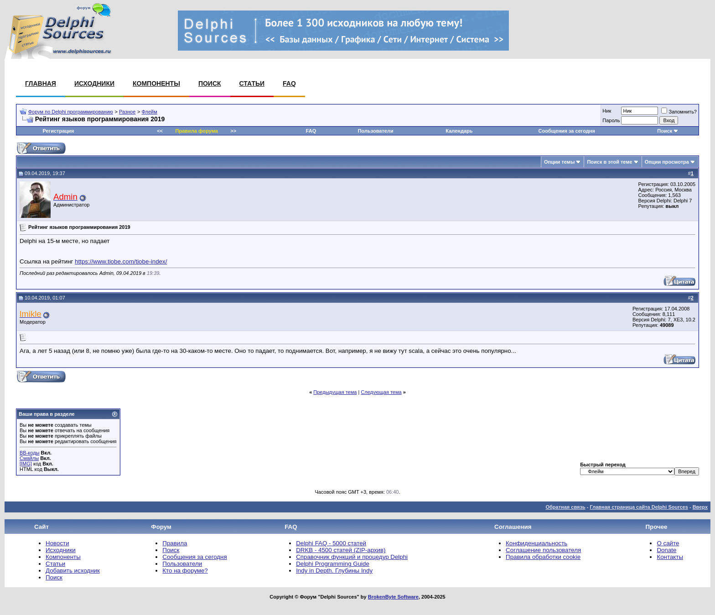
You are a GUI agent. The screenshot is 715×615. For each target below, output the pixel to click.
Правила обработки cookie (543, 556)
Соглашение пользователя (543, 550)
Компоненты (156, 83)
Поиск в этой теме (609, 162)
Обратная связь (565, 507)
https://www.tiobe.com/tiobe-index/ (121, 261)
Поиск (209, 83)
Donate (666, 550)
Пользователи (376, 131)
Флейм (149, 111)
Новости (57, 543)
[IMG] (26, 463)
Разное (127, 111)
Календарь (459, 131)
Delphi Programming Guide (332, 563)
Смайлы (29, 458)
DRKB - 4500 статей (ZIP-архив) (340, 550)
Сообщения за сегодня (567, 131)
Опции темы (559, 162)
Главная (40, 83)
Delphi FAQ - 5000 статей (331, 543)
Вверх (700, 507)
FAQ (289, 83)
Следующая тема (381, 392)
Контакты (670, 556)
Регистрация (58, 131)
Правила (174, 543)
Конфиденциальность (536, 543)
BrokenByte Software (393, 596)
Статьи (252, 83)
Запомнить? (679, 111)
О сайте (668, 543)
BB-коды (29, 452)
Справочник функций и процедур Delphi (352, 556)
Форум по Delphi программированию (70, 111)
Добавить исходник (73, 570)
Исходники (94, 83)
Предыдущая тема (335, 392)
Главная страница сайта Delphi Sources (639, 507)
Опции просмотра (667, 162)
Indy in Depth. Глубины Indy (334, 570)
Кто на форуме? (184, 570)
